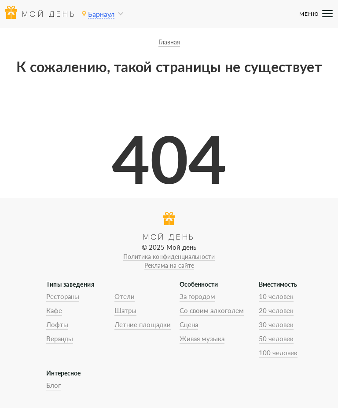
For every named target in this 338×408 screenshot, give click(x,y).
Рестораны (62, 296)
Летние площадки (142, 324)
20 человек (276, 310)
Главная (169, 42)
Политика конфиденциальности (169, 256)
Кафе (54, 310)
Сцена (189, 324)
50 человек (276, 338)
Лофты (57, 324)
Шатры (125, 310)
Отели (124, 296)
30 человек (276, 324)
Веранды (59, 338)
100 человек (278, 353)
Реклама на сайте (169, 265)
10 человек (276, 296)
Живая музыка (202, 338)
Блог (53, 385)
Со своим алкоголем (212, 310)
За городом (197, 296)
